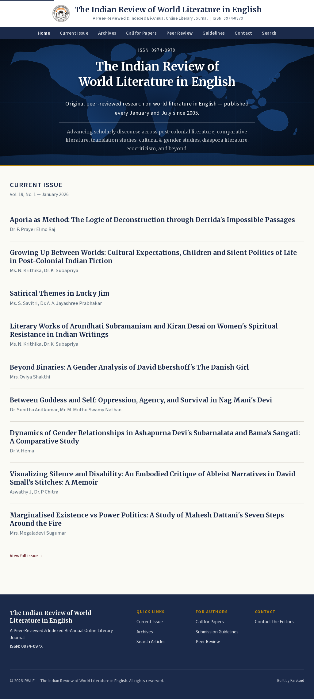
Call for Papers (141, 33)
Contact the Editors (274, 621)
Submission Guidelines (217, 631)
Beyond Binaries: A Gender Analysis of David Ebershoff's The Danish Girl (129, 367)
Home (44, 33)
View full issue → (26, 555)
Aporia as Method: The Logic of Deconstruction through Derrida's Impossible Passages (152, 220)
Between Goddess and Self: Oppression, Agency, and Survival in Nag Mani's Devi (141, 400)
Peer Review (180, 33)
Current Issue (74, 33)
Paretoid (297, 680)
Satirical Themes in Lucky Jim (59, 294)
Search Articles (151, 641)
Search (269, 33)
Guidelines (213, 33)
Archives (107, 33)
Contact (243, 33)
